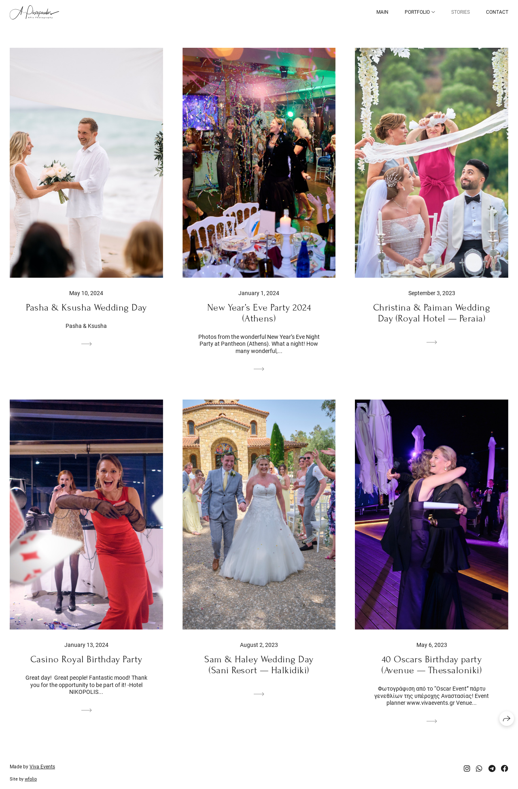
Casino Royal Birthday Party (86, 659)
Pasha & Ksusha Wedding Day (86, 307)
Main (382, 12)
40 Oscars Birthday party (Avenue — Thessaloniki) (432, 665)
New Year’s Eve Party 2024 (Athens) (259, 313)
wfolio (31, 779)
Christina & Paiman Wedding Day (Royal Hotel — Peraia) (431, 313)
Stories (460, 12)
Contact (497, 12)
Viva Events (42, 767)
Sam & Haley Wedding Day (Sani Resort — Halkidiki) (258, 665)
